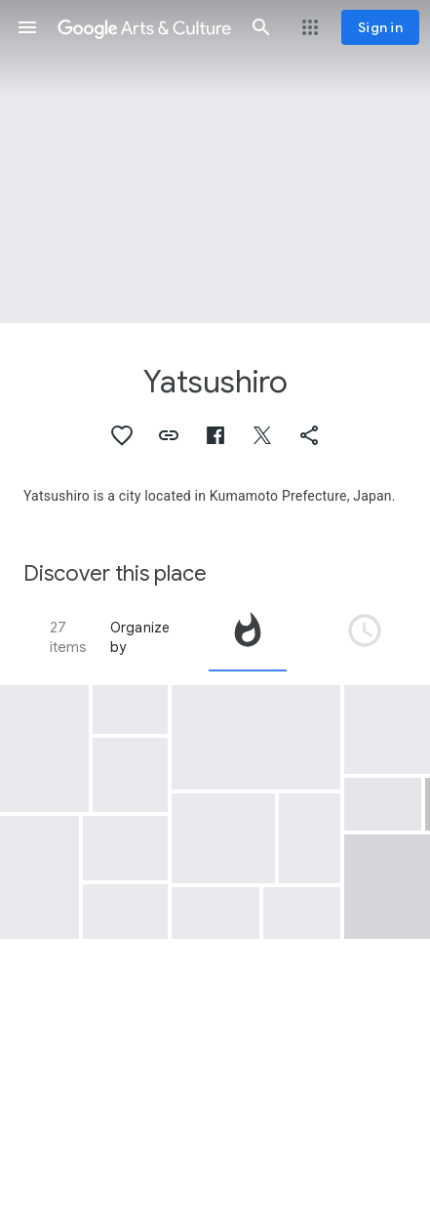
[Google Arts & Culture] (144, 27)
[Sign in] (380, 27)
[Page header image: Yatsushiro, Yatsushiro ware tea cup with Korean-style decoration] (215, 161)
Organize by (140, 637)
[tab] (248, 637)
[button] (27, 27)
